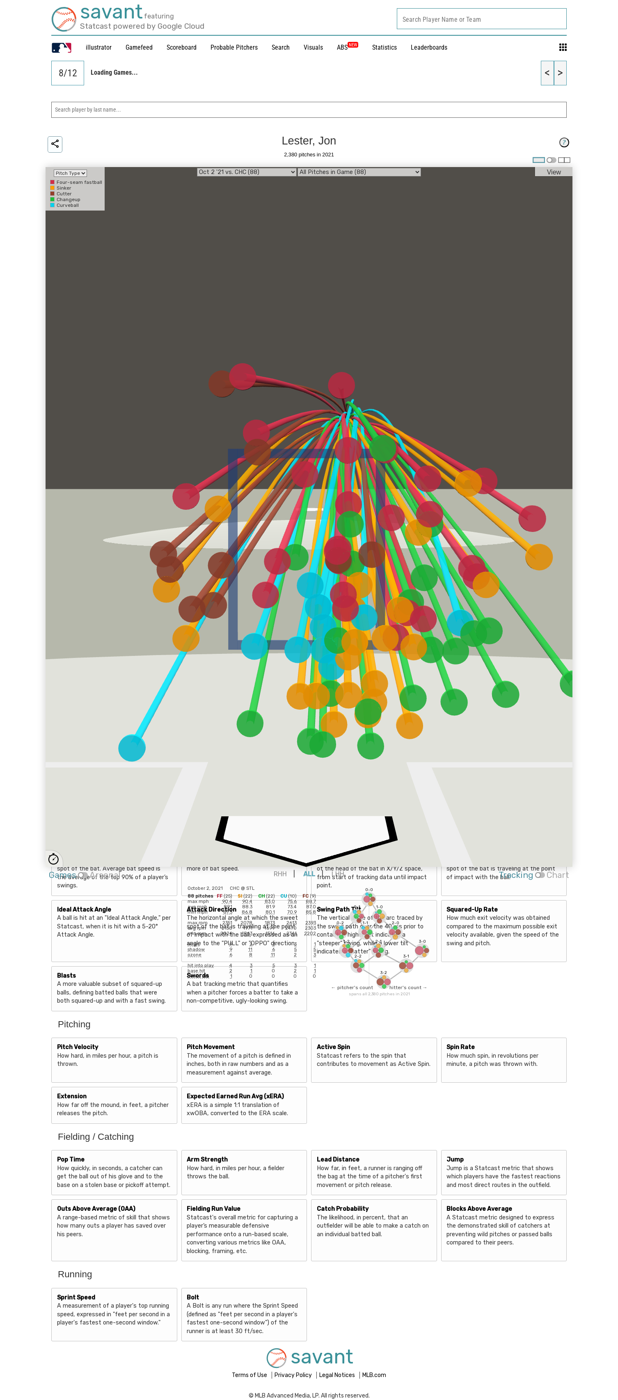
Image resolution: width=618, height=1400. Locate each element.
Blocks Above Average (479, 1208)
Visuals (313, 47)
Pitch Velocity (77, 1047)
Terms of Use (250, 1375)
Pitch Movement (211, 1047)
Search (281, 47)
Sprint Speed (76, 1297)
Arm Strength (207, 1159)
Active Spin (333, 1047)
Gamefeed (139, 47)
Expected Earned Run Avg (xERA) (235, 1096)
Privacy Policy (294, 1375)
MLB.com (374, 1375)
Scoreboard (182, 47)
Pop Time (71, 1159)
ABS (347, 47)
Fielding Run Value (213, 1208)
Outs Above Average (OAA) (96, 1208)
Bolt (193, 1297)
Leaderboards (429, 47)
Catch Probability (343, 1208)
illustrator (99, 47)
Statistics (384, 47)
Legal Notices (337, 1375)
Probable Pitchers (234, 47)
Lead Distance (338, 1159)
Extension (72, 1096)
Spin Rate (460, 1047)
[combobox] (482, 18)
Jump (455, 1159)
